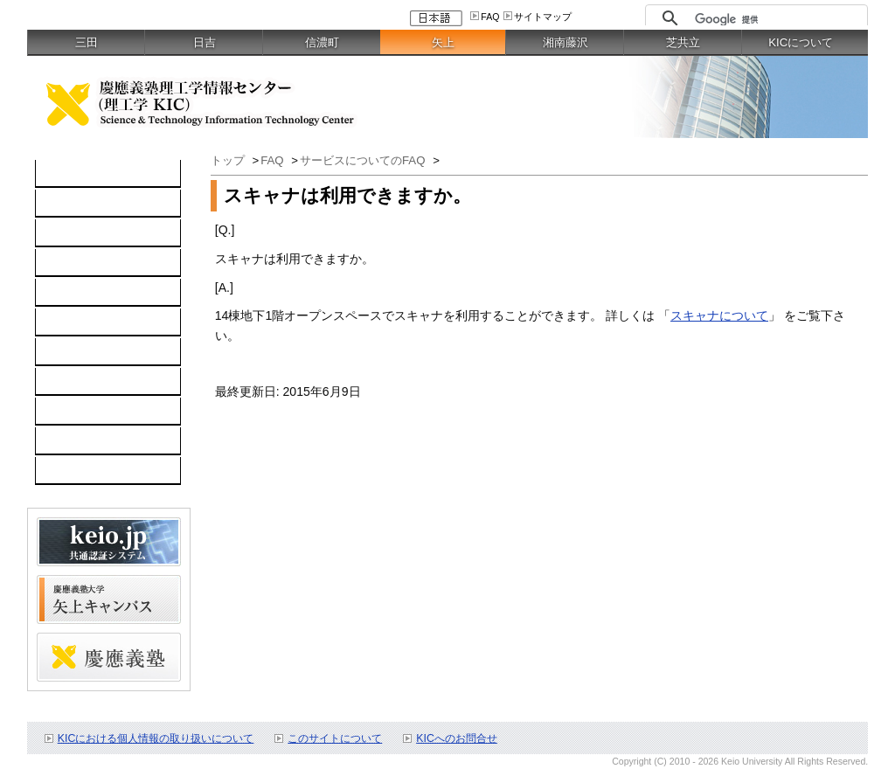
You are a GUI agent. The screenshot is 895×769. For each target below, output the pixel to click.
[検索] (776, 19)
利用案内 (69, 352)
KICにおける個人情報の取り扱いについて (156, 738)
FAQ (490, 16)
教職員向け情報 (87, 471)
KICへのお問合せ (456, 738)
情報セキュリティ (93, 322)
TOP (57, 174)
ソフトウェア (81, 263)
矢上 (443, 42)
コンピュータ (81, 204)
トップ (229, 160)
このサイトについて (335, 738)
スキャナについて (719, 315)
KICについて (800, 42)
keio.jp (62, 293)
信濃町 (322, 42)
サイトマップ (543, 16)
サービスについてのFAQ (364, 160)
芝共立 (683, 42)
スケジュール (81, 412)
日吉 (204, 42)
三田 (86, 42)
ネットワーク (81, 233)
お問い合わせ (81, 382)
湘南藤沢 (565, 42)
